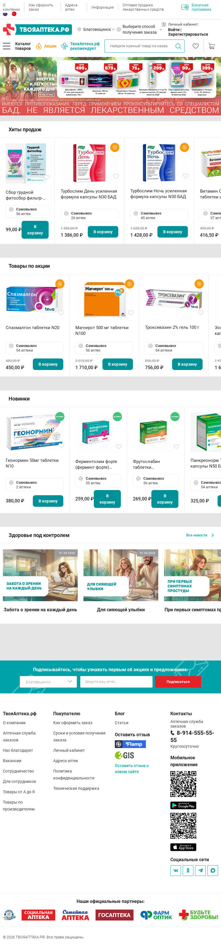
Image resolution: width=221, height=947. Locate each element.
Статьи (121, 722)
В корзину (35, 229)
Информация (103, 7)
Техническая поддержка (76, 788)
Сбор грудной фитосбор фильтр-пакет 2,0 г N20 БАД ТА (25, 195)
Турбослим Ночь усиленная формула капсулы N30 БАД (158, 193)
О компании (11, 7)
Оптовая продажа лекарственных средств (143, 7)
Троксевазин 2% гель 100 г (172, 327)
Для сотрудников (19, 781)
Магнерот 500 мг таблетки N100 (102, 330)
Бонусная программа (196, 7)
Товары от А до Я (19, 792)
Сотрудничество (18, 771)
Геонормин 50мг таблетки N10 (32, 463)
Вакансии (12, 760)
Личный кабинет (69, 750)
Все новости (200, 535)
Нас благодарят (18, 750)
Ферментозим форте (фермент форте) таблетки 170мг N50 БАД (96, 464)
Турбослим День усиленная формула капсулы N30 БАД (89, 194)
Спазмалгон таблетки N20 (32, 327)
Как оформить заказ (41, 7)
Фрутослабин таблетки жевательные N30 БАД (151, 464)
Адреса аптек (71, 7)
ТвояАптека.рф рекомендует (80, 46)
